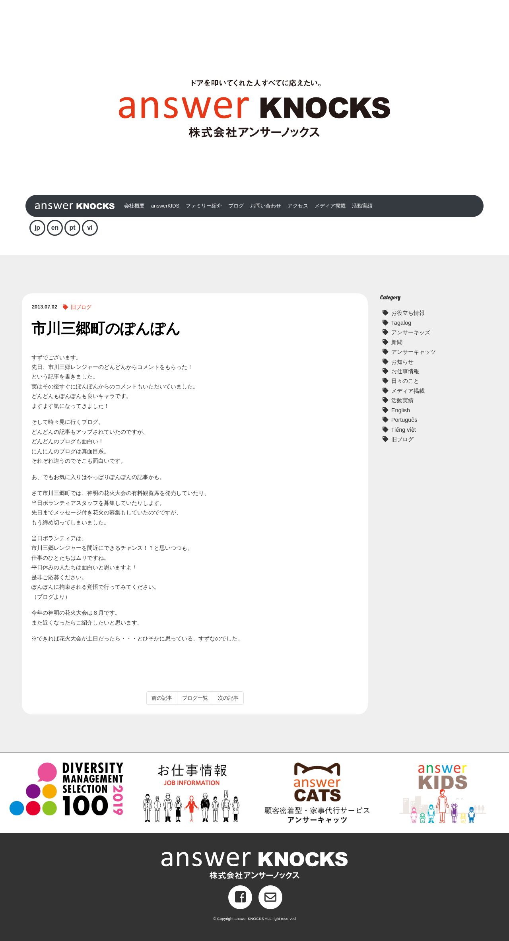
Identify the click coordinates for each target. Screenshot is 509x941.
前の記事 (162, 698)
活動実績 (362, 206)
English (400, 410)
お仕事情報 (405, 371)
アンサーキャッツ (413, 352)
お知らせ (402, 362)
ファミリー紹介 (204, 206)
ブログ (236, 206)
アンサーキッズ (410, 332)
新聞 (396, 342)
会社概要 (134, 206)
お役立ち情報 (408, 313)
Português (404, 420)
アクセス (298, 206)
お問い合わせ (265, 206)
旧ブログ (81, 307)
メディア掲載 (330, 206)
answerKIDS (165, 206)
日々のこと (405, 381)
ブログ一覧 (195, 698)
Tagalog (401, 323)
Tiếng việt (403, 430)
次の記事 (228, 698)
